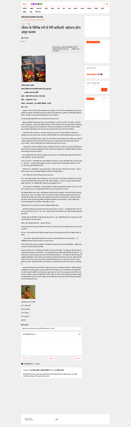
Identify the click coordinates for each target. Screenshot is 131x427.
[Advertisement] (97, 26)
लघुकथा (31, 8)
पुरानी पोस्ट (78, 358)
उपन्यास (82, 8)
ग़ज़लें (58, 8)
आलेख (52, 8)
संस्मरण (75, 8)
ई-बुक (31, 11)
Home (22, 24)
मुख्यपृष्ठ (51, 358)
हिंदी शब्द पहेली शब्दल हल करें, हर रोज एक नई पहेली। (34, 20)
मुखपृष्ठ (57, 419)
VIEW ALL (105, 98)
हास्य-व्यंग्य (39, 8)
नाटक (69, 8)
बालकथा (25, 8)
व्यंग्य (64, 8)
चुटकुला (24, 11)
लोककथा (89, 8)
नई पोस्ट (24, 358)
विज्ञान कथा (38, 11)
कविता (46, 8)
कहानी (102, 8)
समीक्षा (96, 8)
